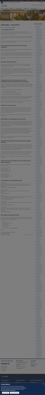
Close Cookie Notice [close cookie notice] (14, 392)
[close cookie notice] (43, 384)
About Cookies (5, 392)
